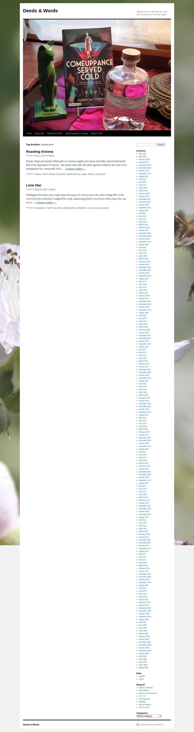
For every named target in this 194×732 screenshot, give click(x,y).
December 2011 (145, 540)
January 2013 (144, 503)
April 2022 (143, 188)
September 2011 (145, 548)
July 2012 (142, 520)
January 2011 (144, 571)
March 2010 (143, 599)
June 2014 (143, 455)
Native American (74, 174)
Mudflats (142, 702)
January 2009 (144, 639)
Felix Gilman (144, 690)
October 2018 (144, 307)
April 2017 (143, 358)
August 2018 (144, 313)
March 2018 (143, 327)
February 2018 (144, 330)
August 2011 (143, 551)
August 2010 (144, 585)
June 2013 (143, 489)
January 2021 (144, 230)
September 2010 (145, 582)
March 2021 (143, 225)
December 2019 (145, 267)
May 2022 (143, 185)
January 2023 (144, 162)
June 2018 (143, 318)
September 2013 (145, 480)
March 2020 (143, 259)
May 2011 (143, 560)
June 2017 (143, 352)
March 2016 (143, 395)
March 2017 (143, 361)
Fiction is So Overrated (148, 693)
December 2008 (145, 642)
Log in (141, 679)
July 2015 (142, 418)
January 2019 (144, 298)
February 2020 (144, 261)
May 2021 (143, 219)
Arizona (52, 174)
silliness (90, 174)
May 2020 (143, 253)
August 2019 (144, 278)
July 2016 (142, 384)
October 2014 (144, 443)
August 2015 (144, 415)
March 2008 (143, 668)
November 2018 (145, 304)
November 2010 (145, 577)
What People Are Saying (77, 133)
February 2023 (144, 159)
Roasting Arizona (39, 151)
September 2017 (145, 344)
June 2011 (143, 557)
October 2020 (144, 239)
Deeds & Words (40, 10)
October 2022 (144, 171)
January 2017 (144, 367)
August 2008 (144, 653)
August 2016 (144, 381)
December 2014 (145, 438)
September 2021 (145, 208)
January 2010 (144, 605)
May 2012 (143, 526)
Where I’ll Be (97, 133)
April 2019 (143, 290)
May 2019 (143, 287)
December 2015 (145, 403)
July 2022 (142, 179)
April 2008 (143, 665)
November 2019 (145, 270)
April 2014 (143, 460)
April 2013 (143, 494)
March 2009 (143, 633)
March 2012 (143, 531)
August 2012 (144, 517)
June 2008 (143, 659)
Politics (37, 174)
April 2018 (143, 324)
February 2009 (144, 636)
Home (29, 133)
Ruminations (39, 208)
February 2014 (144, 466)
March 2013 (143, 497)
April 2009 (143, 631)
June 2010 (143, 591)
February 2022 (144, 193)
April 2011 (143, 562)
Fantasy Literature (146, 687)
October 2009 (144, 614)
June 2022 (143, 182)
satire (84, 174)
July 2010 (142, 588)
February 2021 (144, 227)
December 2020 (145, 233)
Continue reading (75, 168)
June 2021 (143, 216)
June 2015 (143, 420)
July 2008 (142, 656)
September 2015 (145, 412)
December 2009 (145, 608)
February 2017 (144, 364)
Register (142, 676)
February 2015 (144, 432)
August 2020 (144, 244)
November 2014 (145, 440)
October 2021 (144, 205)
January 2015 (144, 435)
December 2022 (145, 165)
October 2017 (144, 341)
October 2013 (144, 477)
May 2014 (143, 457)
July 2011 (142, 554)
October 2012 (144, 511)
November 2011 (145, 543)
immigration (61, 174)
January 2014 (144, 469)
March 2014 (143, 463)
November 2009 (145, 611)
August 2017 (144, 347)
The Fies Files (144, 707)
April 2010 (143, 597)
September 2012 (145, 514)
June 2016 (143, 386)
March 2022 (143, 190)
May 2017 (143, 355)
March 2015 (143, 429)
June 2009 (143, 625)
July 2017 (142, 349)
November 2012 (145, 509)
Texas (89, 208)
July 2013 (142, 486)
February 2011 (144, 568)
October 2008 (144, 648)
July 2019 (142, 281)
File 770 (142, 696)
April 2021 (143, 222)
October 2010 (144, 580)
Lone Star (33, 185)
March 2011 (143, 565)
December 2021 (145, 199)
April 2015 (143, 426)
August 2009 (144, 619)
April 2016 (143, 392)
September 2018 (145, 310)
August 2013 (144, 483)
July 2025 (142, 154)
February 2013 (144, 500)
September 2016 (145, 378)
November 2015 (145, 406)
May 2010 (143, 594)
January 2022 (144, 196)
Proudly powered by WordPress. (152, 724)
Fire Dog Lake (144, 699)
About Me (39, 133)
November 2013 (145, 474)
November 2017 (145, 338)
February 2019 (144, 296)
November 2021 (145, 202)
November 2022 (145, 168)
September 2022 (145, 173)
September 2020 (145, 242)
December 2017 (145, 335)
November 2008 (145, 645)
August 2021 (144, 210)
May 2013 (143, 491)
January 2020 (144, 264)
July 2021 (142, 213)
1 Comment (100, 174)
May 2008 (143, 662)
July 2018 (142, 315)
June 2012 (143, 523)
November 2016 (145, 372)
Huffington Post (69, 208)
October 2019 (144, 273)
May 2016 (143, 389)
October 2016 (144, 375)
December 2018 (145, 301)
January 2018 (144, 332)
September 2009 (145, 616)
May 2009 (143, 628)
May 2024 (143, 156)
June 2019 (143, 284)
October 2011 (144, 545)
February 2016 (144, 398)
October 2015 (144, 409)
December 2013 (145, 472)
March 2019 (143, 293)
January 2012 (144, 537)
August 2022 (144, 176)
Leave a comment (101, 208)
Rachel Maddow (145, 704)
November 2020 (145, 236)
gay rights (57, 208)
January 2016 (144, 401)
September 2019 (145, 276)
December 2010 (145, 574)
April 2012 (143, 528)
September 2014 (145, 446)
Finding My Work (54, 133)
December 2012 (145, 506)
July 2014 (142, 452)
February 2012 (144, 534)
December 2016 (145, 369)
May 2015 (143, 423)
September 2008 (145, 650)
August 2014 (144, 449)
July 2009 (142, 622)
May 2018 (143, 321)
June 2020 (143, 250)
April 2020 (143, 256)
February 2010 (144, 602)
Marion (51, 155)
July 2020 (142, 247)
